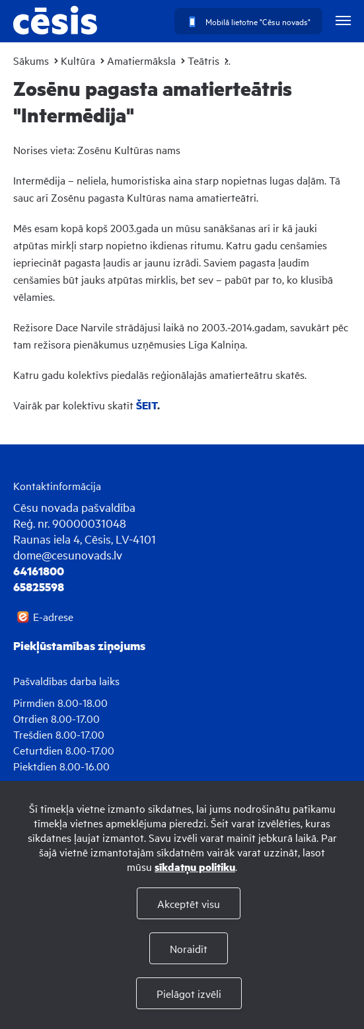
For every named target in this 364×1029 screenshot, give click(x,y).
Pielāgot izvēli (189, 993)
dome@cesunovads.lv (67, 554)
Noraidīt (188, 948)
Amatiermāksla (141, 60)
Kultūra (78, 60)
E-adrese (53, 616)
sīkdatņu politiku (195, 866)
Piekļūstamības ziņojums (79, 645)
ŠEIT (146, 405)
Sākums (31, 60)
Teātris (203, 60)
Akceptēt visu (188, 903)
